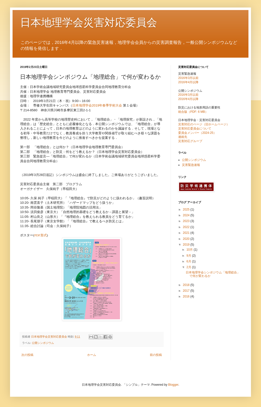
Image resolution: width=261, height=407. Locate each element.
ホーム (91, 355)
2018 (186, 285)
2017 (186, 290)
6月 (189, 261)
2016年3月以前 (188, 78)
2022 (186, 227)
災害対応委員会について (194, 128)
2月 (189, 267)
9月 (189, 255)
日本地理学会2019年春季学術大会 (97, 105)
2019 (186, 244)
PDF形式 (40, 235)
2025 (186, 209)
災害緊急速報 (191, 165)
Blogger (173, 384)
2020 (186, 239)
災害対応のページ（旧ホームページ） (203, 124)
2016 (186, 296)
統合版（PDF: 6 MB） (193, 112)
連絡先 (182, 137)
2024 (186, 215)
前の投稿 (156, 355)
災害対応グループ (190, 141)
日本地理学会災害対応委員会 (88, 22)
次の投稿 (27, 355)
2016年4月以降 (188, 82)
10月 (190, 249)
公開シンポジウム (43, 342)
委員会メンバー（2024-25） (197, 133)
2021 (186, 233)
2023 (186, 221)
